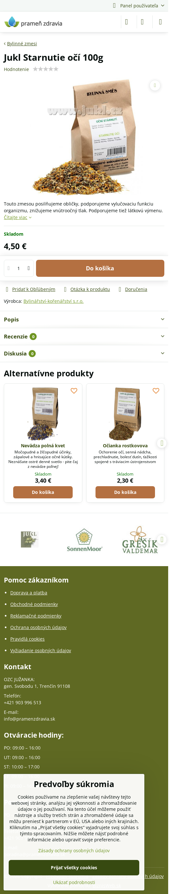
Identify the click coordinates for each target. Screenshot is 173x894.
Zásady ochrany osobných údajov (74, 850)
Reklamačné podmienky (35, 616)
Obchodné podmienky (34, 604)
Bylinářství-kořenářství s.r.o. (53, 301)
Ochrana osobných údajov (38, 627)
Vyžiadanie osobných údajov (40, 650)
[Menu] (160, 21)
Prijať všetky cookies (74, 867)
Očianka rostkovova (125, 446)
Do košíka (100, 268)
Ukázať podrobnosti (74, 882)
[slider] (46, 69)
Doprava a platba (28, 593)
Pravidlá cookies (27, 639)
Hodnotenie (16, 69)
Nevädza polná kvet (43, 446)
